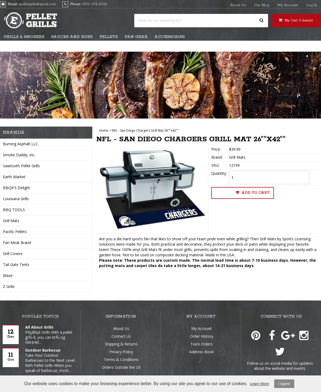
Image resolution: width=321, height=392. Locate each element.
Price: (216, 149)
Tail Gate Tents (16, 264)
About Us (238, 5)
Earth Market (14, 176)
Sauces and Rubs (72, 37)
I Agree (284, 384)
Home (103, 130)
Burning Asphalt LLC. (21, 143)
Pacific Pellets (15, 231)
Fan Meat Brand (17, 242)
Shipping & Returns (121, 344)
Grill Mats (11, 220)
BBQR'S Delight (16, 187)
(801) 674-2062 (94, 4)
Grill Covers (12, 253)
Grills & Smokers (23, 37)
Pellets (109, 37)
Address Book (201, 351)
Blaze (8, 275)
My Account (287, 5)
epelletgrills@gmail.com (37, 4)
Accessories (169, 37)
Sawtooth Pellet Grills (21, 165)
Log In (311, 5)
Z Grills (9, 286)
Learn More (259, 384)
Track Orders (201, 344)
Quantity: (219, 173)
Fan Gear (136, 37)
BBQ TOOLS (14, 209)
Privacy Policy (121, 351)
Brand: (217, 157)
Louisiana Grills (16, 198)
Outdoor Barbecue (42, 350)
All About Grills (39, 327)
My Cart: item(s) (296, 20)
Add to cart (252, 193)
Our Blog (261, 5)
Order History (201, 336)
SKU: (215, 165)
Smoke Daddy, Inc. (19, 154)
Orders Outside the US (121, 367)
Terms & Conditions (121, 359)
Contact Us (121, 336)
